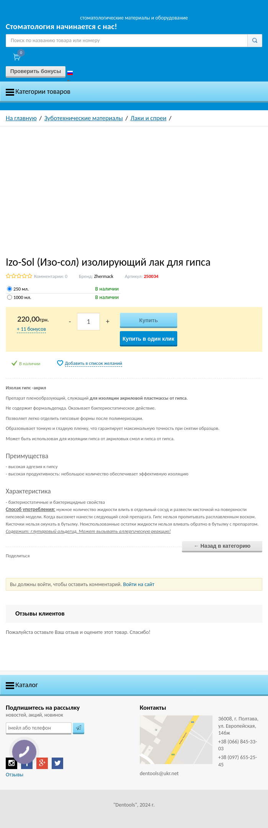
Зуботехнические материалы (83, 118)
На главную (21, 118)
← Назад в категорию (222, 546)
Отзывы (14, 774)
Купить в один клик (148, 339)
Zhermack (103, 276)
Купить (148, 320)
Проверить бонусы (35, 71)
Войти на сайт (138, 584)
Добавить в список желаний (94, 363)
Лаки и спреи (149, 118)
